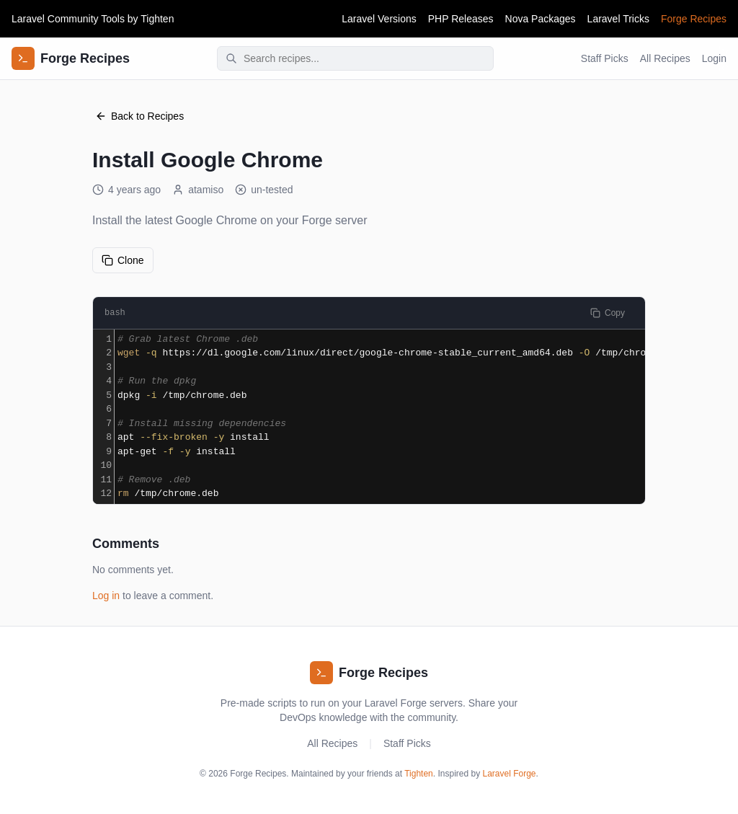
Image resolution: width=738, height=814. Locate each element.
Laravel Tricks (618, 19)
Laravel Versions (379, 19)
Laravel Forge (509, 774)
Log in (106, 595)
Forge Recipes (693, 19)
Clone (123, 260)
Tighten (157, 19)
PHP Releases (461, 19)
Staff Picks (604, 58)
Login (714, 58)
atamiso (197, 189)
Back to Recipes (139, 116)
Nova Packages (540, 19)
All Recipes (665, 58)
